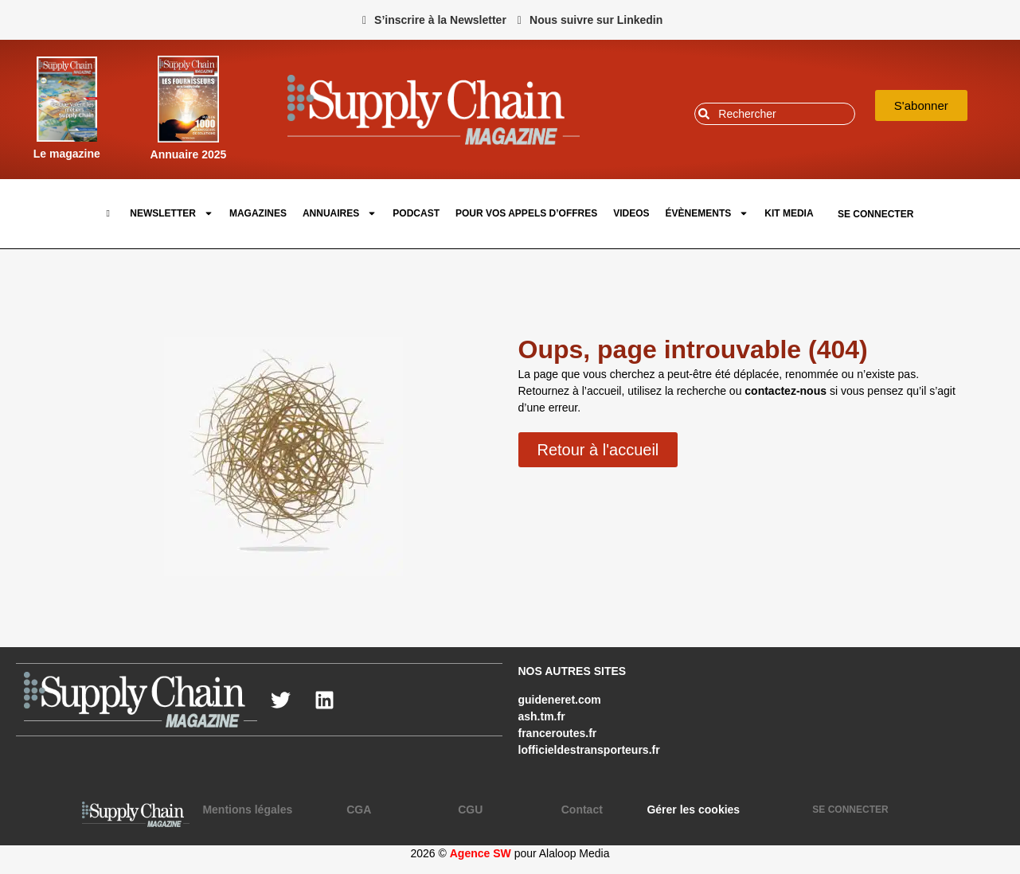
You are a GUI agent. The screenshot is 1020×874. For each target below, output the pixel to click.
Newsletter (171, 213)
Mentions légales (247, 809)
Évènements (707, 213)
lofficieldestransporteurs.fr (589, 749)
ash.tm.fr (541, 716)
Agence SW (480, 853)
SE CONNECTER (875, 214)
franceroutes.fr (557, 733)
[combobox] (774, 114)
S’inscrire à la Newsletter (440, 20)
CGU (470, 809)
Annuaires (340, 213)
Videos (631, 213)
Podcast (416, 213)
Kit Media (788, 213)
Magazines (258, 213)
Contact (582, 809)
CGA (358, 809)
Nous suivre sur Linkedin (596, 20)
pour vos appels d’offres (526, 213)
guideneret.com (559, 699)
